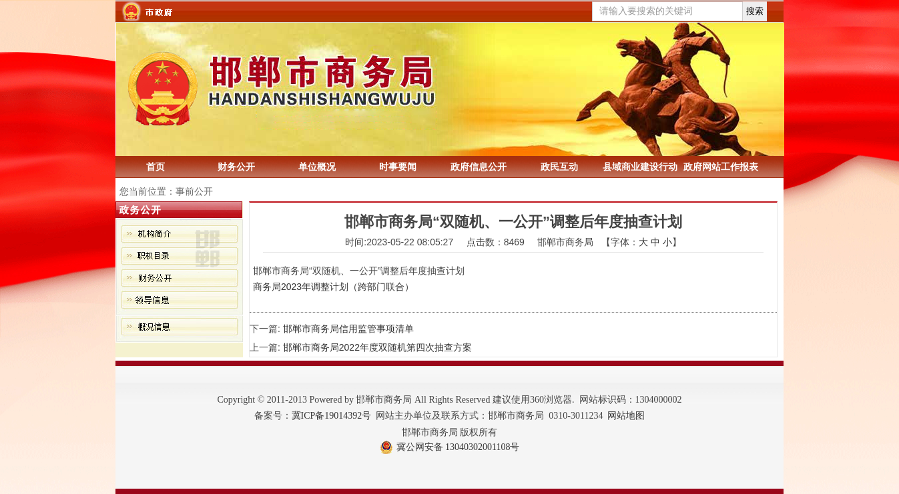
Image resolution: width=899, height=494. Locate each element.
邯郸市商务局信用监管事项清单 (348, 328)
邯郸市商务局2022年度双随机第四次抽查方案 (377, 347)
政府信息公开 (479, 166)
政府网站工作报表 (720, 166)
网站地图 (626, 416)
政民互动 (559, 166)
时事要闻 (397, 166)
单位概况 (317, 166)
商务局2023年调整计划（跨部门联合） (333, 286)
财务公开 (236, 166)
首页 (155, 166)
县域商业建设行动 (640, 166)
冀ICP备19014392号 (332, 416)
